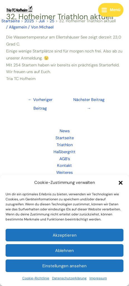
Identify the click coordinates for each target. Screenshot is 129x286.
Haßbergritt (64, 152)
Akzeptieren (65, 235)
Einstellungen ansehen (64, 266)
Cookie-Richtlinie (35, 278)
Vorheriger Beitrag (40, 101)
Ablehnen (64, 250)
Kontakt (64, 165)
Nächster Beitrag (88, 101)
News (65, 131)
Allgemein (18, 27)
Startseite (64, 138)
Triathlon (65, 145)
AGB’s (64, 159)
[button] (120, 183)
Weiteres (64, 172)
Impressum (98, 278)
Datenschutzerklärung (69, 278)
